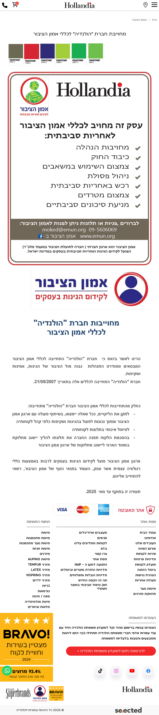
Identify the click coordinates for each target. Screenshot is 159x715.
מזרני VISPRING (38, 575)
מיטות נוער (148, 589)
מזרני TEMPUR (39, 565)
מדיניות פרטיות (145, 559)
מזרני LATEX (40, 570)
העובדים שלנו (146, 543)
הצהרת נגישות (145, 575)
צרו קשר (101, 554)
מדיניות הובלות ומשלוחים (88, 575)
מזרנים (45, 554)
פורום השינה (147, 549)
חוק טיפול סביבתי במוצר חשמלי (88, 587)
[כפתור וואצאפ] (7, 671)
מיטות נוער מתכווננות (34, 543)
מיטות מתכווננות (38, 538)
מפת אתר (100, 559)
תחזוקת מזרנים (144, 594)
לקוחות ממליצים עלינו (90, 543)
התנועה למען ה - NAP (91, 565)
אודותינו (150, 538)
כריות (46, 586)
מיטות (45, 533)
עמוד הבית (148, 533)
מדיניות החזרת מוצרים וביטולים (84, 570)
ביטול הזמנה (146, 570)
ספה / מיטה (41, 596)
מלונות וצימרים (39, 607)
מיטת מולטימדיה (37, 602)
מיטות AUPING (39, 559)
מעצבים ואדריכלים (93, 533)
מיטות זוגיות (41, 549)
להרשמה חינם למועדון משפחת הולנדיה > (111, 651)
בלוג (103, 549)
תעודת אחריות (145, 580)
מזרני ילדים (41, 580)
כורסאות (44, 591)
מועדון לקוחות (145, 565)
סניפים (102, 538)
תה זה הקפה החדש (92, 580)
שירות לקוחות (146, 554)
